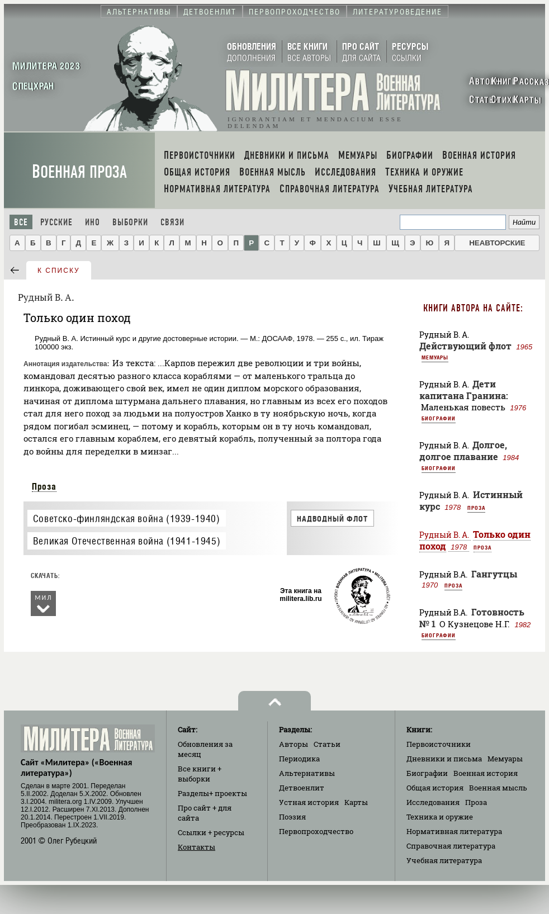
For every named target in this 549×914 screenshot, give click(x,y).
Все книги (199, 774)
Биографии (439, 418)
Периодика (299, 759)
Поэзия (292, 817)
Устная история (309, 802)
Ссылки (211, 832)
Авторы (293, 744)
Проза (44, 486)
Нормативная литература (454, 831)
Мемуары (435, 357)
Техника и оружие (439, 817)
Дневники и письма (444, 759)
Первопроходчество (316, 831)
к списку (58, 270)
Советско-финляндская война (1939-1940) (126, 518)
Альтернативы (307, 773)
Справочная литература (450, 846)
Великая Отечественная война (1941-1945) (126, 541)
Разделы (212, 793)
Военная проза (79, 172)
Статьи (327, 744)
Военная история (485, 773)
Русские (56, 222)
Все (21, 222)
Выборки (130, 222)
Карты (356, 802)
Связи (172, 222)
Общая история (434, 788)
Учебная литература (444, 860)
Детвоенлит (301, 788)
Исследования (433, 802)
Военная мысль (498, 788)
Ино (92, 222)
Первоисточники (438, 744)
